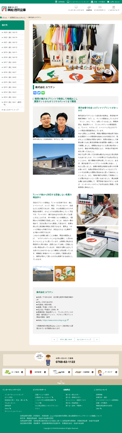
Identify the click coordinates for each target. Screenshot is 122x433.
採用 (61, 2)
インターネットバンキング (14, 394)
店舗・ (99, 2)
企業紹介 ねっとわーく (43, 397)
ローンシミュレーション (13, 411)
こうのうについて (113, 10)
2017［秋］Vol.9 (10, 62)
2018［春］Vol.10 (10, 57)
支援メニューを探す (42, 394)
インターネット (79, 2)
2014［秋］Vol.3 (10, 92)
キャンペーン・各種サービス (76, 400)
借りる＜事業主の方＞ (73, 397)
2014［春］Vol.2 (10, 97)
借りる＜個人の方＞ (73, 394)
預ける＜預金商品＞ (73, 403)
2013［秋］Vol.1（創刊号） (12, 103)
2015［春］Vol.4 (10, 87)
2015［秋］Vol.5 (10, 82)
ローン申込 (9, 397)
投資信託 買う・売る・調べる (15, 400)
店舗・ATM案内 (101, 403)
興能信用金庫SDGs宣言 (104, 406)
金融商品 (89, 10)
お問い (115, 2)
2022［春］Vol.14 (10, 37)
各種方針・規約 (101, 397)
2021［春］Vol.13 (10, 42)
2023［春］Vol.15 (10, 32)
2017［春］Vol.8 (10, 67)
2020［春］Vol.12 (10, 47)
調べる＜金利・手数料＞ (74, 406)
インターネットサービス (76, 10)
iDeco (7, 408)
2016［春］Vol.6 (66, 339)
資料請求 (8, 406)
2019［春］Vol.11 (10, 52)
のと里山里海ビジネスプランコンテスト (46, 407)
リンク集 (38, 403)
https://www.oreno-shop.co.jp (54, 320)
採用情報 (99, 394)
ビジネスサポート (100, 10)
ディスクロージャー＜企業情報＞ (107, 400)
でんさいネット (10, 403)
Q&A (97, 408)
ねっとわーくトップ (84, 339)
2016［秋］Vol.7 (10, 72)
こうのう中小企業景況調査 (44, 400)
